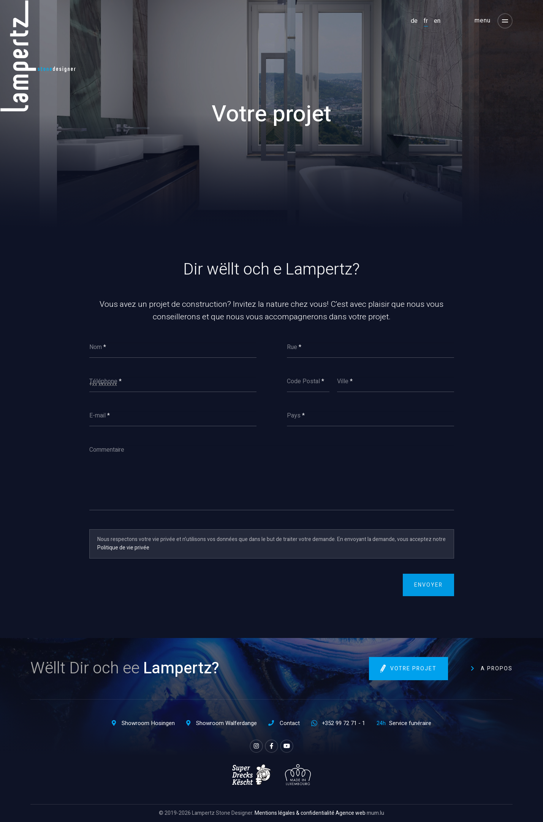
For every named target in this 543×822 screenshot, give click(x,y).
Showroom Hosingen (148, 723)
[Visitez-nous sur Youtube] (286, 746)
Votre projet (413, 669)
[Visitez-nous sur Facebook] (271, 746)
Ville (342, 381)
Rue (292, 347)
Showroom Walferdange (226, 723)
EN (437, 20)
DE (414, 20)
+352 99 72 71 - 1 (343, 723)
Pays (294, 415)
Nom (95, 347)
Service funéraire (410, 723)
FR (426, 20)
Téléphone (103, 381)
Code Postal (303, 381)
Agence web (351, 813)
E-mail (97, 415)
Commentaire (106, 449)
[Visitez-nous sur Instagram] (256, 746)
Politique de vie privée (123, 548)
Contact (290, 723)
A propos (497, 669)
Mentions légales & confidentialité (294, 813)
